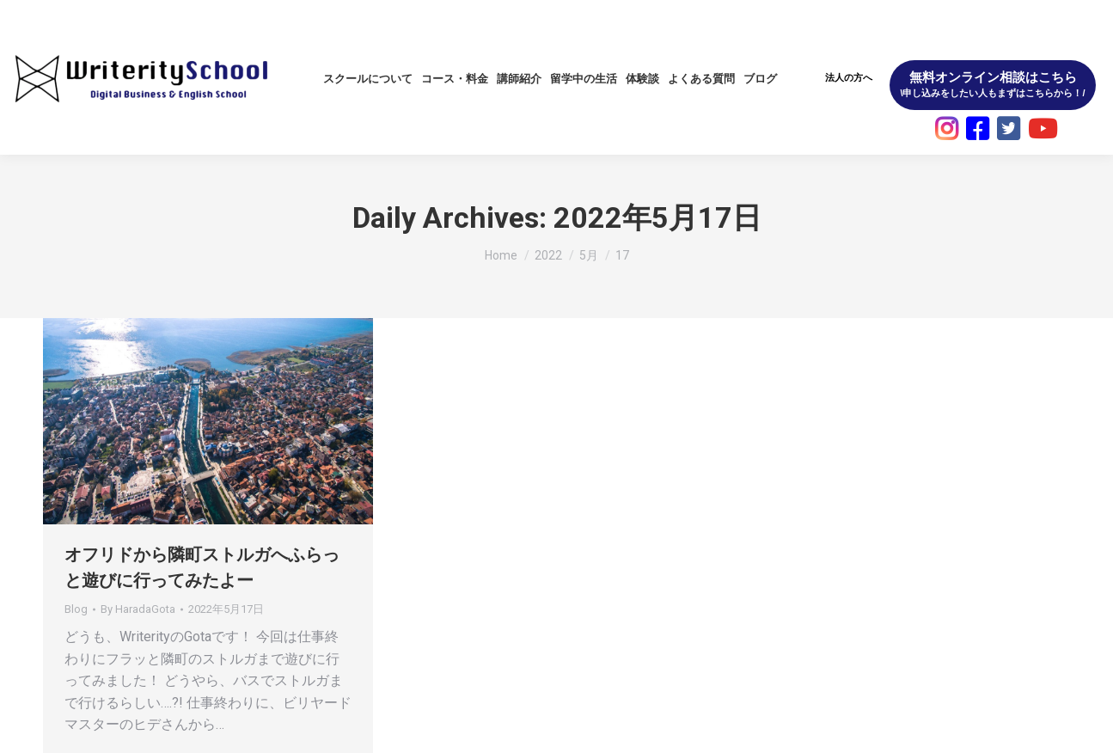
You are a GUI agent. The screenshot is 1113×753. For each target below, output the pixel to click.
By (138, 609)
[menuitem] (368, 78)
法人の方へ (848, 77)
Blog (76, 609)
